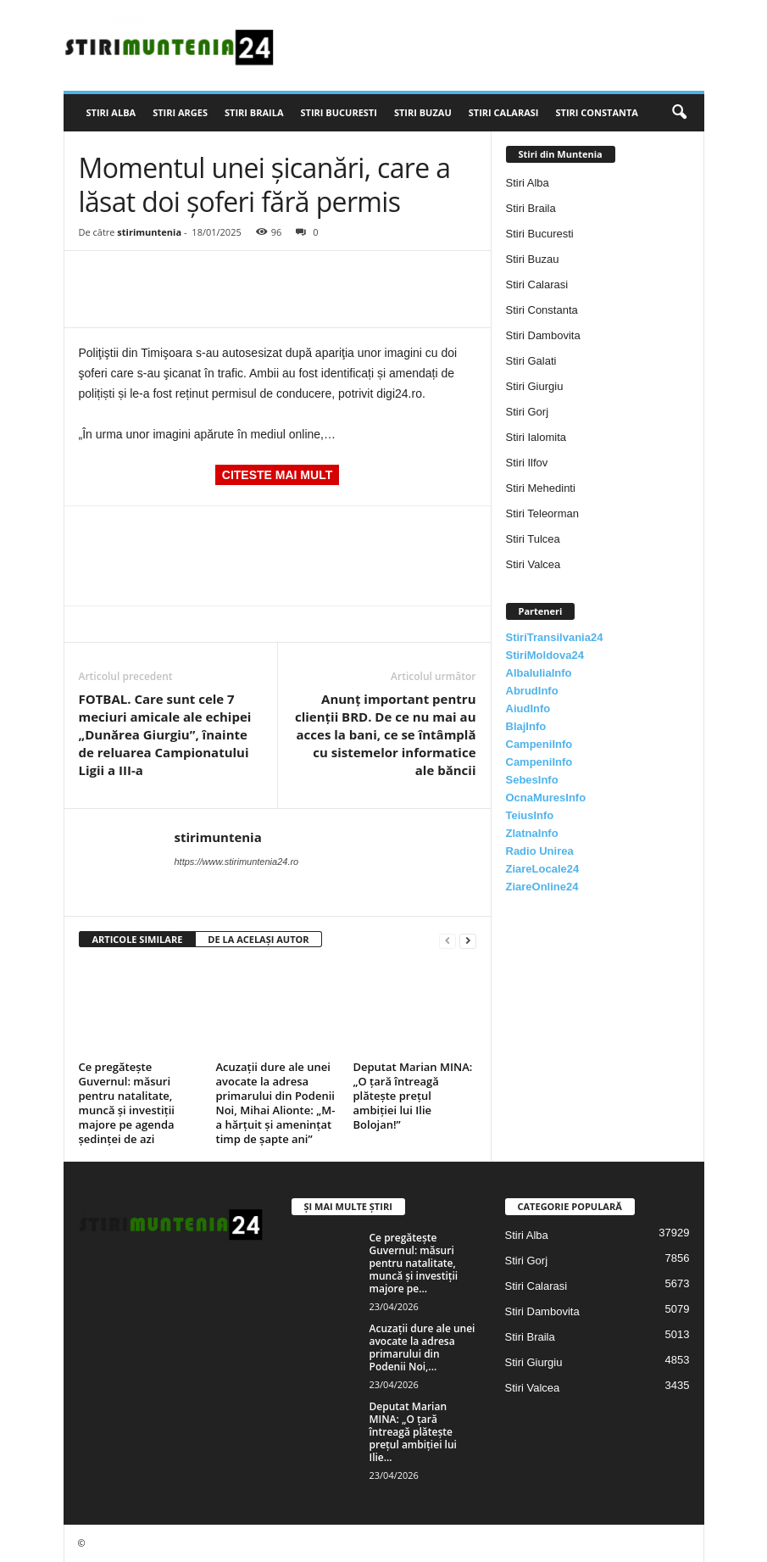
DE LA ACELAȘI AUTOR (258, 939)
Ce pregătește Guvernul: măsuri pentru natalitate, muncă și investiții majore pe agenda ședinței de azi (127, 1102)
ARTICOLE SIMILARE (137, 939)
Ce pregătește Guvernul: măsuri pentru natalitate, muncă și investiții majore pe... (414, 1263)
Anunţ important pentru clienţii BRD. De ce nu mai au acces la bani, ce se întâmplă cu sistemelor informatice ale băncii (385, 734)
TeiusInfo (530, 815)
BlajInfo (526, 726)
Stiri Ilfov (527, 462)
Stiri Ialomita (536, 437)
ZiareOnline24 (542, 886)
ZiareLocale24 (543, 868)
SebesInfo (532, 779)
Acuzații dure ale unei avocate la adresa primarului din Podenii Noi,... (422, 1347)
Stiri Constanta (597, 112)
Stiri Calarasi (504, 112)
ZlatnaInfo (532, 833)
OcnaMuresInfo (546, 797)
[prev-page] (447, 940)
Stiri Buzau (423, 112)
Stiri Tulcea (533, 539)
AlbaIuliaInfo (539, 673)
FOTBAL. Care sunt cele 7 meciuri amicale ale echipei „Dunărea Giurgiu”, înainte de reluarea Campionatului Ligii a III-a (165, 734)
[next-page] (467, 940)
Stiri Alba (111, 112)
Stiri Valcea (533, 564)
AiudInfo (528, 708)
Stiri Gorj (527, 411)
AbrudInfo (532, 690)
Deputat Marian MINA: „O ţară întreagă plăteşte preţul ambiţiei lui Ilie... (413, 1431)
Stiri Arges (180, 112)
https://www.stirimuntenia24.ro (237, 861)
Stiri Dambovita (543, 335)
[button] (679, 112)
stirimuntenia (149, 232)
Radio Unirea (540, 851)
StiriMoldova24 (545, 655)
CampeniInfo (539, 744)
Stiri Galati (531, 360)
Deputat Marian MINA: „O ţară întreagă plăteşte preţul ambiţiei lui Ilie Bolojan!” (413, 1095)
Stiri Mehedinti (540, 488)
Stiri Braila (254, 112)
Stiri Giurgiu (535, 386)
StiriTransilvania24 (554, 637)
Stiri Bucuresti (339, 112)
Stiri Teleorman (542, 513)
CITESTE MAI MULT (277, 475)
